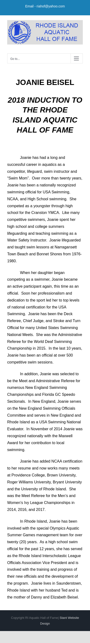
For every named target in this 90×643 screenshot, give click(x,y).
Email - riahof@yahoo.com (45, 6)
